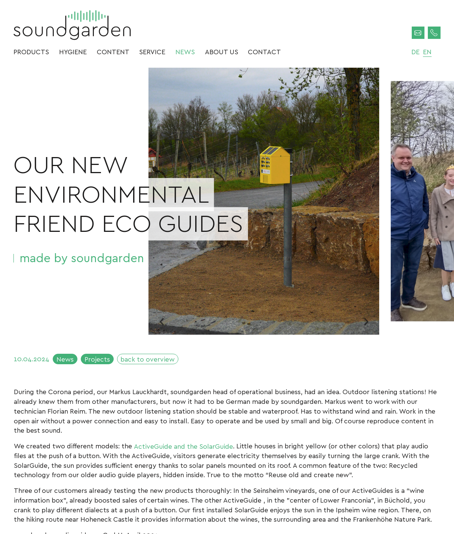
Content (113, 51)
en (427, 51)
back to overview (147, 359)
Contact (264, 51)
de (415, 51)
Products (31, 51)
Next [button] (366, 321)
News (185, 51)
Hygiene (73, 51)
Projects (97, 359)
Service (152, 51)
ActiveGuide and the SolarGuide (183, 445)
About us (221, 51)
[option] (263, 201)
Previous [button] (161, 321)
